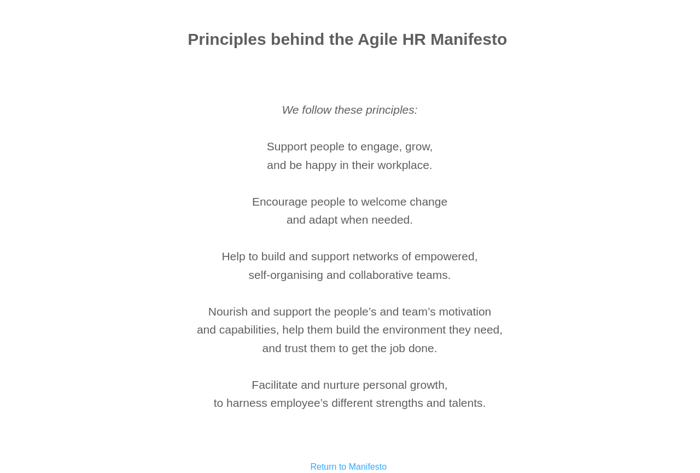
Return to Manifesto (348, 466)
